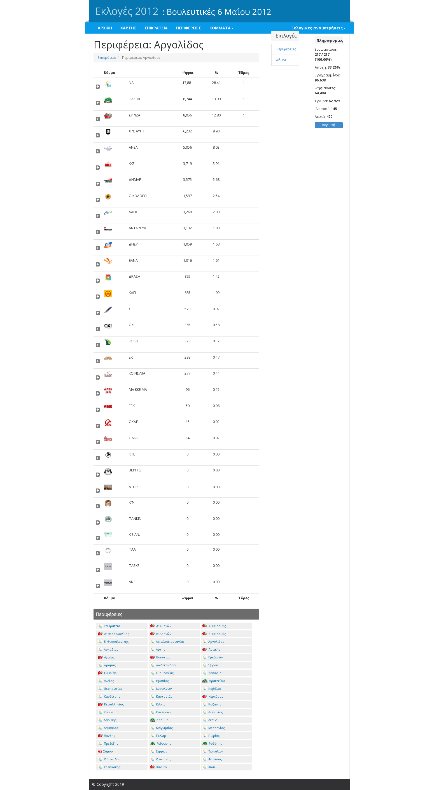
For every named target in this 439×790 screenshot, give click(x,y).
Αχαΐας (106, 657)
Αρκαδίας (108, 649)
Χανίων (158, 767)
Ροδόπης (212, 743)
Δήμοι (281, 60)
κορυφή (328, 125)
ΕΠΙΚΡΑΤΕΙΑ (156, 28)
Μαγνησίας (161, 728)
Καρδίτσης (109, 696)
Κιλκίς (157, 704)
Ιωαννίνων (161, 688)
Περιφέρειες (286, 49)
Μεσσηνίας (213, 728)
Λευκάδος (108, 728)
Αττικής (211, 649)
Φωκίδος (212, 759)
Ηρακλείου (213, 681)
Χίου (208, 767)
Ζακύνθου (212, 673)
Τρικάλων (212, 751)
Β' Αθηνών (161, 634)
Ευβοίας (107, 673)
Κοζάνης (211, 704)
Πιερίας (211, 735)
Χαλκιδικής (109, 767)
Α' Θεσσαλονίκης (113, 634)
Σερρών (158, 751)
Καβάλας (211, 688)
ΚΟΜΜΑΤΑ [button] (221, 28)
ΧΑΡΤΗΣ (128, 28)
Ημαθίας (159, 681)
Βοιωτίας (160, 657)
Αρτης (157, 649)
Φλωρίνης (160, 759)
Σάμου (105, 751)
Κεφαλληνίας (111, 704)
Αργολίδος (213, 641)
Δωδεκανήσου (164, 665)
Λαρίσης (107, 720)
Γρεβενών (212, 657)
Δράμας (107, 665)
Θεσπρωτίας (110, 688)
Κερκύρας (212, 696)
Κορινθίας (108, 712)
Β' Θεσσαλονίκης (113, 641)
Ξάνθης (106, 735)
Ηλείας (106, 681)
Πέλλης (158, 735)
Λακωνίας (212, 712)
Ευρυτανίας (162, 673)
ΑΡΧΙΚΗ (105, 28)
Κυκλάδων (161, 712)
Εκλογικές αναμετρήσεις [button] (318, 28)
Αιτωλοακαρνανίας (167, 641)
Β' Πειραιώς (214, 634)
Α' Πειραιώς (214, 626)
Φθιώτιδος (109, 759)
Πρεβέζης (108, 743)
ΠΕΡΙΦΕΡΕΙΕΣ (188, 28)
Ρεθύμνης (160, 743)
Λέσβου (211, 720)
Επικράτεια (107, 57)
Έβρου (210, 665)
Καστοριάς (161, 696)
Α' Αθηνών (161, 626)
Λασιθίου (160, 720)
